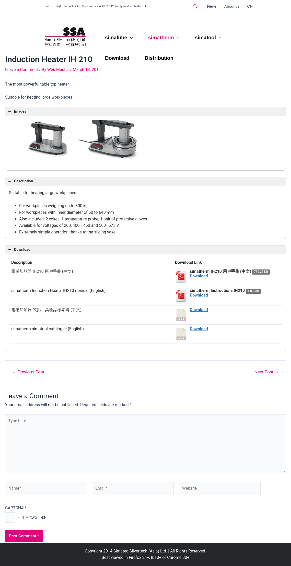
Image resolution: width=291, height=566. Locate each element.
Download (117, 58)
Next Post (266, 372)
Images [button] (16, 111)
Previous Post (28, 372)
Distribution (159, 58)
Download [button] (18, 249)
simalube (119, 37)
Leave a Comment (21, 69)
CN (250, 6)
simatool (208, 37)
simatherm (164, 37)
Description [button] (20, 181)
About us (231, 6)
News (212, 6)
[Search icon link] (195, 6)
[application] (130, 37)
